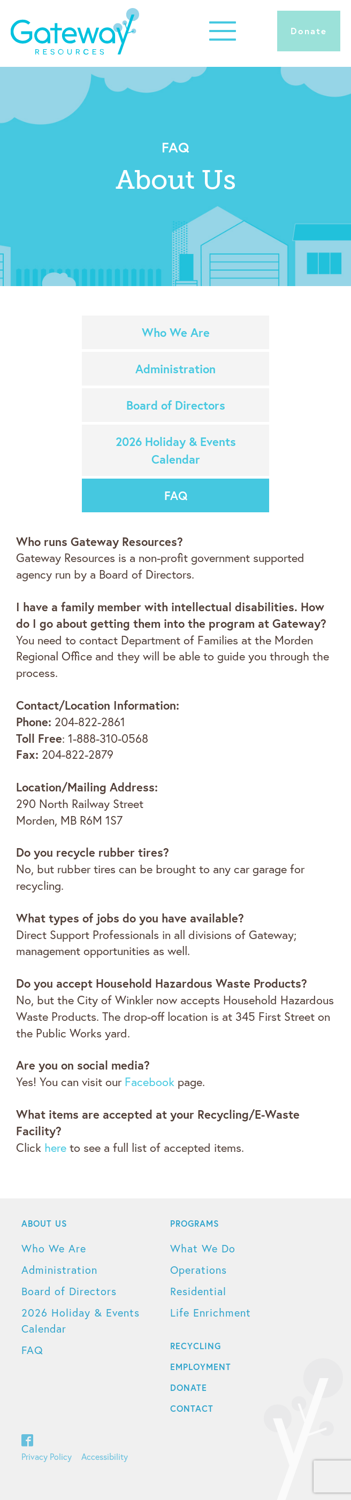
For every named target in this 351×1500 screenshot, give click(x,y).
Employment (200, 1366)
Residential (198, 1291)
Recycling (195, 1345)
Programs (194, 1223)
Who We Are (176, 332)
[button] (222, 30)
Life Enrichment (210, 1312)
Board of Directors (175, 405)
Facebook (149, 1081)
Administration (175, 368)
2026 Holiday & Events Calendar (176, 450)
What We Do (202, 1248)
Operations (198, 1270)
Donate (309, 31)
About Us (44, 1223)
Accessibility (104, 1456)
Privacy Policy (46, 1456)
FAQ (175, 495)
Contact (191, 1408)
